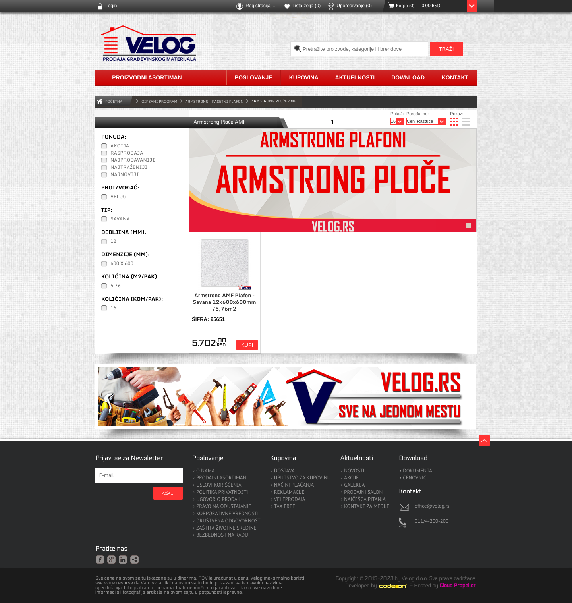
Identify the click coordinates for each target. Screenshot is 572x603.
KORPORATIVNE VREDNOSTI (227, 514)
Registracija (258, 5)
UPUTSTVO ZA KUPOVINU (302, 478)
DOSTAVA (284, 471)
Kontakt (455, 77)
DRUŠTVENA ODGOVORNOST (228, 521)
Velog (118, 197)
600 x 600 (121, 263)
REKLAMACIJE (289, 492)
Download (408, 77)
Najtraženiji (128, 167)
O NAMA (205, 471)
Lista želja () (306, 5)
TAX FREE (284, 507)
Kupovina (304, 77)
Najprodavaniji (132, 160)
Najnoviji (124, 174)
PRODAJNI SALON (363, 492)
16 (113, 308)
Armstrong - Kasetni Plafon (214, 101)
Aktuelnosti (355, 77)
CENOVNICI (415, 478)
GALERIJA (354, 485)
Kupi (247, 345)
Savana (120, 219)
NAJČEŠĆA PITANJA (365, 499)
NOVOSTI (354, 471)
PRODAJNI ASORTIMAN (221, 478)
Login (111, 5)
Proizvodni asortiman (147, 77)
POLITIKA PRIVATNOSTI (222, 492)
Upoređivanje (354, 5)
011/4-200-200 (431, 521)
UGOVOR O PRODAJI (218, 499)
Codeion (398, 586)
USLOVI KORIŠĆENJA (219, 485)
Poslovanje (253, 77)
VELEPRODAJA (289, 499)
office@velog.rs (432, 505)
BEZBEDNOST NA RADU (222, 535)
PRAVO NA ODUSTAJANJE (223, 507)
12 (113, 241)
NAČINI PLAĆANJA (294, 485)
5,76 (115, 286)
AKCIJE (351, 478)
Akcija (119, 146)
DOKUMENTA (417, 471)
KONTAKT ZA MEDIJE (366, 507)
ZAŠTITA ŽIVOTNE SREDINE (226, 528)
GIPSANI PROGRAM (159, 101)
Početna (113, 101)
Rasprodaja (126, 153)
